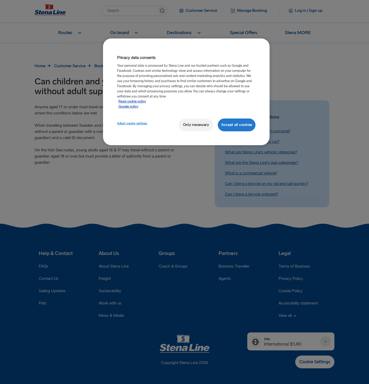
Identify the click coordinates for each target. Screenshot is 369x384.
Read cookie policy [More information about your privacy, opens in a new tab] (132, 102)
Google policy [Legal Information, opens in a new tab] (128, 107)
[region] (186, 91)
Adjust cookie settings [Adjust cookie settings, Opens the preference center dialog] (132, 123)
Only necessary (196, 125)
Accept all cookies (236, 125)
